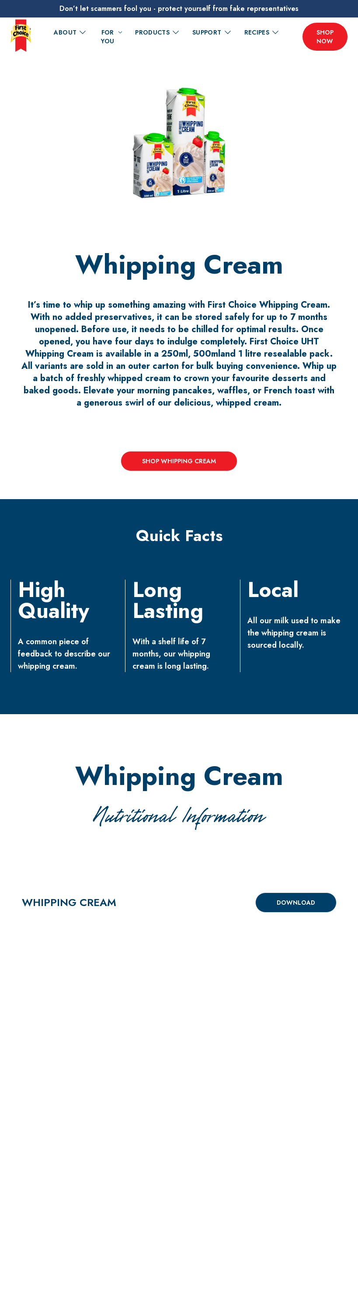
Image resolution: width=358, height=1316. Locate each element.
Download (296, 902)
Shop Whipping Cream (179, 461)
